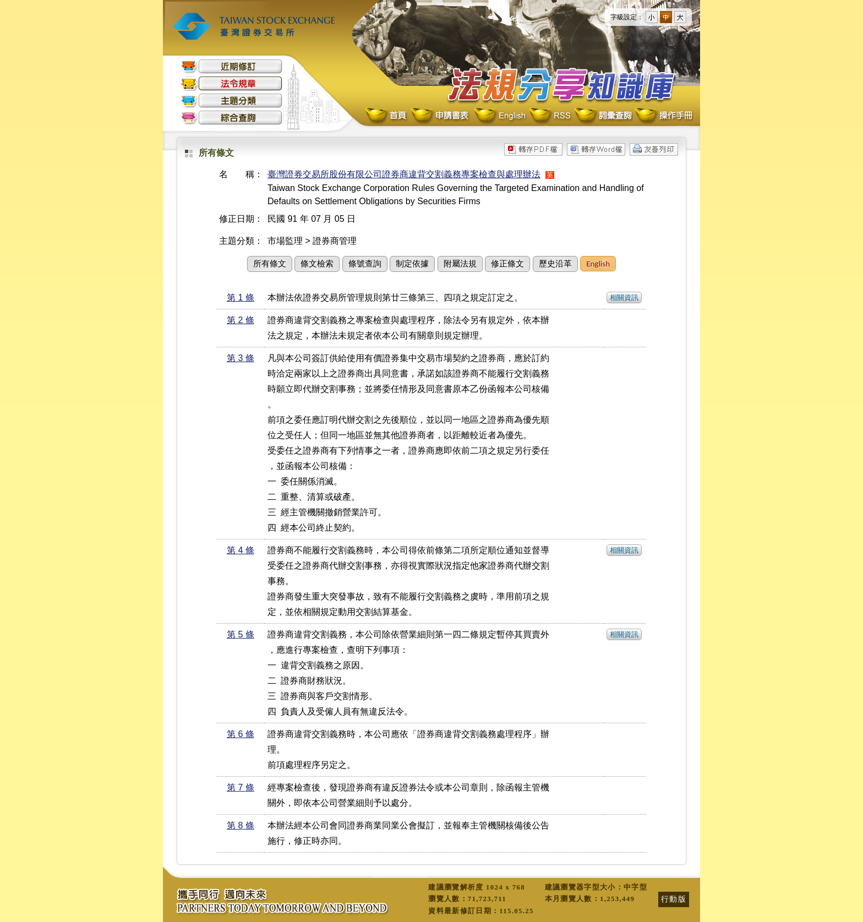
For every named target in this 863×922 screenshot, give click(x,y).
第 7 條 (240, 787)
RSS (549, 116)
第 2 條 (240, 320)
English (499, 116)
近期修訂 (231, 66)
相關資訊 (624, 297)
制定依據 (412, 264)
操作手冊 (663, 116)
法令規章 (231, 83)
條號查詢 (364, 264)
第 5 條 (240, 634)
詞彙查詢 (602, 116)
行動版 (673, 898)
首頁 (387, 116)
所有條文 (269, 264)
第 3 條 (240, 358)
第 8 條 (240, 825)
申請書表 (440, 116)
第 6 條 (240, 734)
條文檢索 (317, 264)
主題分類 (231, 100)
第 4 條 (240, 550)
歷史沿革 (555, 264)
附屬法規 (460, 264)
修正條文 (507, 264)
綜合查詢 (231, 117)
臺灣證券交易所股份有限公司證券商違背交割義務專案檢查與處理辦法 (403, 174)
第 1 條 (240, 297)
